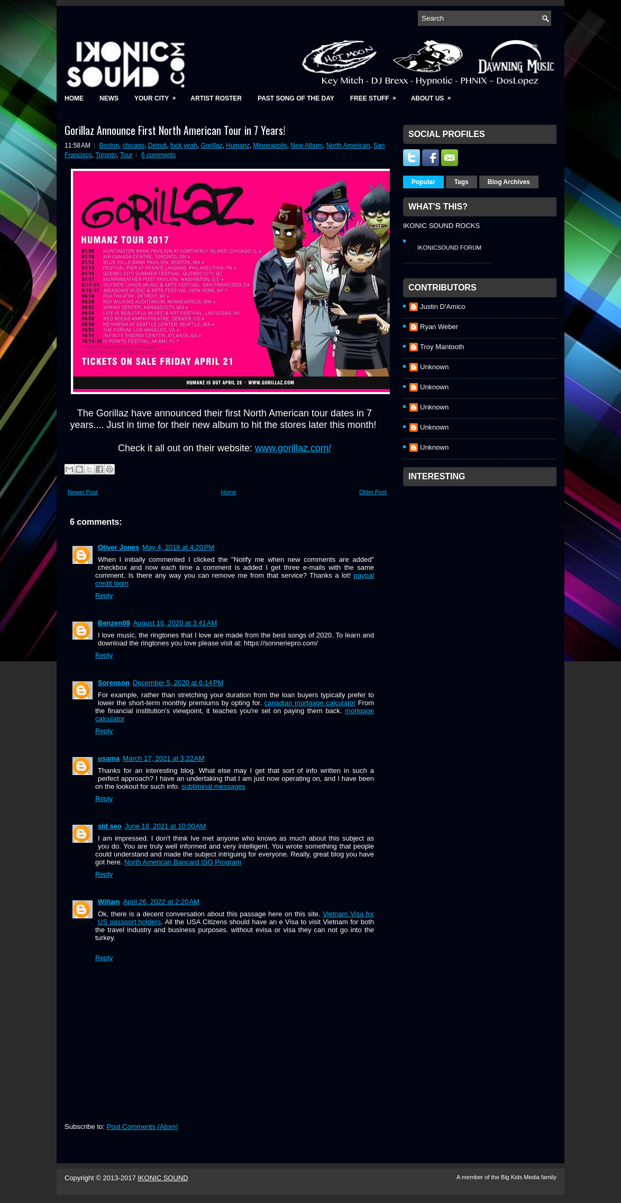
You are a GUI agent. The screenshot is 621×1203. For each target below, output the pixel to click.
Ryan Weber (439, 327)
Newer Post (83, 492)
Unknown (434, 367)
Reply (104, 595)
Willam (109, 902)
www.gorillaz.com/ (293, 448)
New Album (306, 145)
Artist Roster (216, 98)
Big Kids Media (521, 1177)
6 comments (158, 155)
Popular (423, 182)
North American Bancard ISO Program (182, 862)
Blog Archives (509, 182)
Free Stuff (376, 95)
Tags (461, 182)
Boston (109, 145)
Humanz (238, 145)
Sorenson (114, 683)
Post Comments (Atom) (142, 1127)
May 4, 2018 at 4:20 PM (178, 547)
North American (348, 145)
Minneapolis (270, 145)
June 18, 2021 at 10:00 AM (165, 826)
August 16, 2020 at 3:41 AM (175, 623)
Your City (158, 95)
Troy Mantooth (442, 347)
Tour (126, 155)
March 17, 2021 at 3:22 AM (163, 758)
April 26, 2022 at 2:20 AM (161, 902)
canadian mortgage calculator (309, 703)
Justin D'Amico (442, 307)
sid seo (110, 826)
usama (109, 758)
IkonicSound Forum (449, 247)
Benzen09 (114, 623)
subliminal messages (213, 786)
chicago (133, 145)
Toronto (105, 155)
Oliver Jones (118, 547)
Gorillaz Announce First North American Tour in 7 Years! (175, 130)
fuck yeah (183, 145)
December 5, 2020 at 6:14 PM (178, 683)
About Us (434, 95)
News (108, 98)
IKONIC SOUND (163, 1178)
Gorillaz (212, 145)
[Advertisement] (482, 557)
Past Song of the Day (296, 98)
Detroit (157, 145)
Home (74, 98)
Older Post (373, 492)
